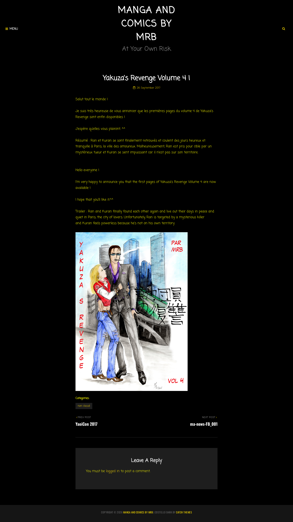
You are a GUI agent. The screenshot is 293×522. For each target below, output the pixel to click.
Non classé (84, 406)
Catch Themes (184, 512)
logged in (113, 471)
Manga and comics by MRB (146, 24)
